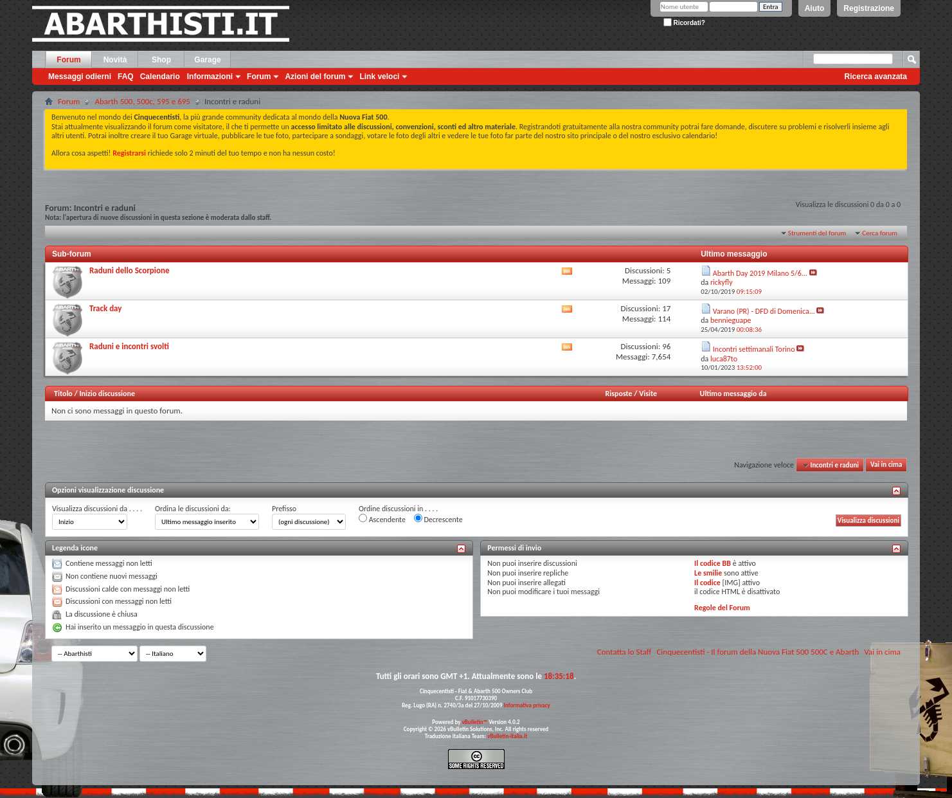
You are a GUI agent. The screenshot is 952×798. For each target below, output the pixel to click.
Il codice (707, 582)
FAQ (126, 76)
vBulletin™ (475, 721)
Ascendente (382, 519)
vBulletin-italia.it (507, 735)
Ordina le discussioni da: (193, 508)
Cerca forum (879, 233)
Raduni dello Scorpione (129, 270)
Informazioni (210, 76)
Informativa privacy (526, 705)
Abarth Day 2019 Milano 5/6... (760, 273)
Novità (115, 59)
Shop (161, 59)
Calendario (160, 76)
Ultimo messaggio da (733, 393)
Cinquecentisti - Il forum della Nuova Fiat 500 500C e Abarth (757, 652)
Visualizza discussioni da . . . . (97, 508)
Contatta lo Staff (624, 652)
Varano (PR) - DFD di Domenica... (764, 311)
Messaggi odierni (79, 76)
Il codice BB (712, 563)
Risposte (619, 393)
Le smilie (708, 572)
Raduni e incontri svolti (129, 346)
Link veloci (379, 76)
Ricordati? (684, 22)
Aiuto (815, 8)
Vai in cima (886, 465)
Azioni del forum (315, 76)
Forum (68, 59)
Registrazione (868, 8)
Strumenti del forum (817, 233)
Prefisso (284, 508)
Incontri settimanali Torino (754, 349)
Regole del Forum (722, 607)
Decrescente (438, 519)
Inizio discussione (107, 393)
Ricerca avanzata (876, 76)
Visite (648, 393)
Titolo (63, 393)
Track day (105, 308)
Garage (207, 59)
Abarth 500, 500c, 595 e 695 (142, 101)
